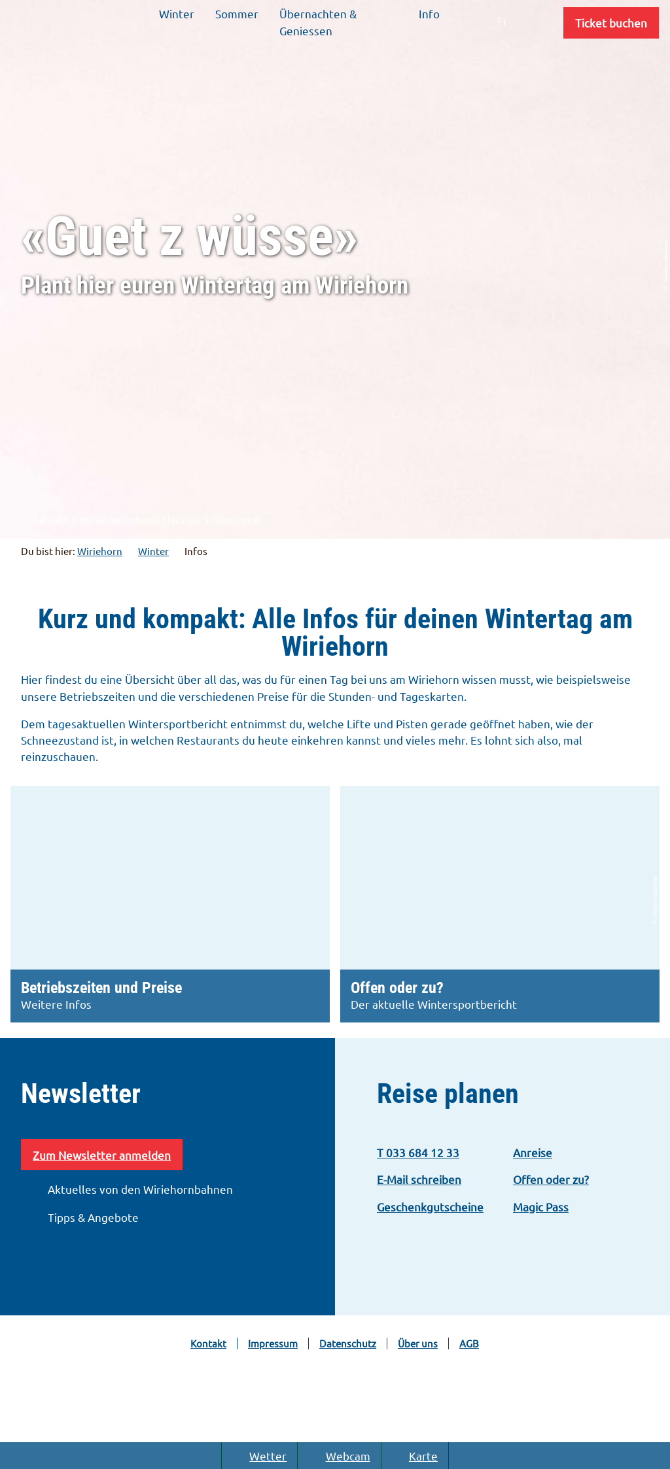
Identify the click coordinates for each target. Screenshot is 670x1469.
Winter (153, 551)
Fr (502, 20)
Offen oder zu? (551, 1179)
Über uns (418, 1343)
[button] (611, 23)
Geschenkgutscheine (430, 1206)
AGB (469, 1343)
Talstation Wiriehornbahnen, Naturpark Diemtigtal (139, 520)
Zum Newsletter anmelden (102, 1155)
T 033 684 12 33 (418, 1152)
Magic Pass (541, 1206)
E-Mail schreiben (419, 1179)
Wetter (259, 1455)
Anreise (532, 1152)
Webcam (339, 1455)
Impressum (273, 1343)
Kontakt (208, 1343)
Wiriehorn (99, 551)
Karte (415, 1455)
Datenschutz (347, 1343)
